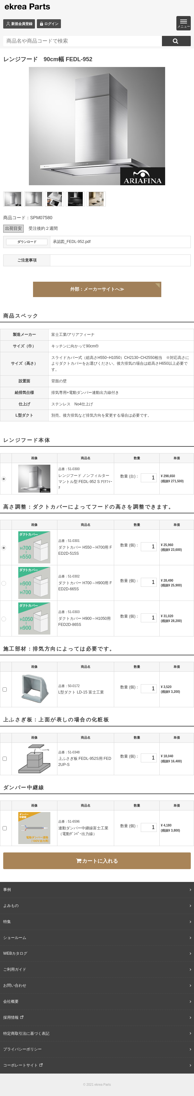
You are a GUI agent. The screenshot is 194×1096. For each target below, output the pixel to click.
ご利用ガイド (14, 969)
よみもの (11, 905)
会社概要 (11, 1001)
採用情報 (11, 1017)
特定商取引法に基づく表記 (26, 1033)
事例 (7, 889)
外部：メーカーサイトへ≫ (97, 289)
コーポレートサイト (20, 1065)
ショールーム (14, 937)
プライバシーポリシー (22, 1049)
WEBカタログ (15, 953)
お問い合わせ (14, 985)
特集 (7, 921)
